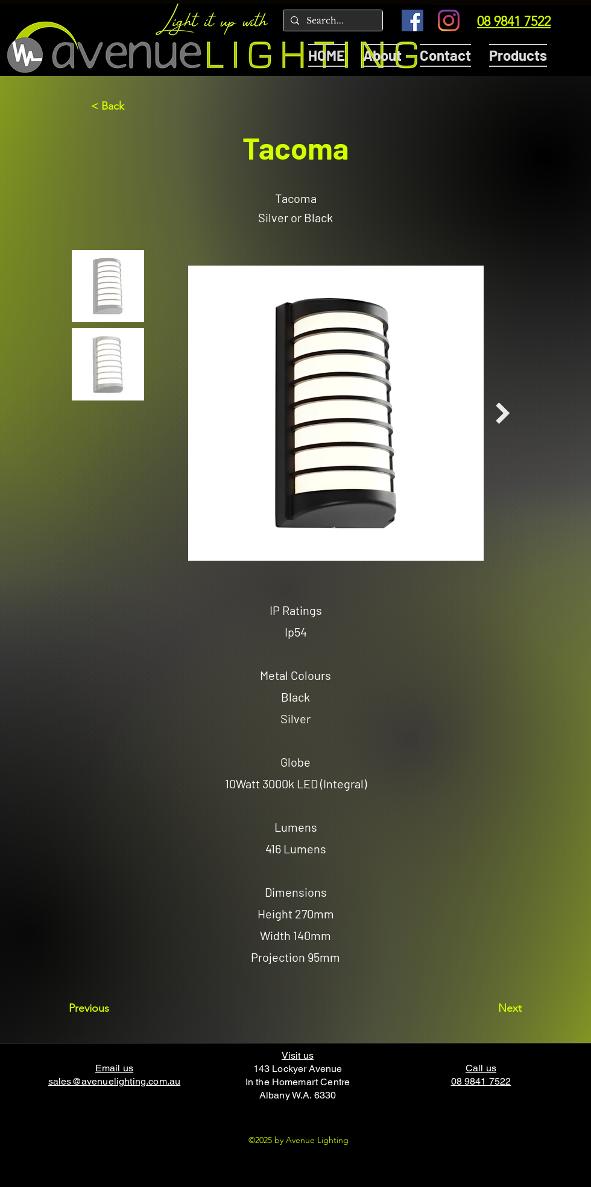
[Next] (491, 1008)
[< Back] (131, 106)
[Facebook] (412, 20)
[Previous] (108, 1008)
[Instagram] (449, 20)
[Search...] (331, 21)
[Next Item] (503, 413)
